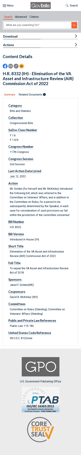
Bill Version (16, 234)
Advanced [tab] (21, 16)
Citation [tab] (34, 16)
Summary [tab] (9, 94)
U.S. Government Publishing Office (40, 370)
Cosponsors (16, 292)
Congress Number (20, 146)
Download (10, 36)
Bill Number (16, 222)
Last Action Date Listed (24, 171)
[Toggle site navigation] (8, 5)
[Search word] (37, 25)
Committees (17, 304)
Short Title (15, 246)
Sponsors (15, 279)
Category (15, 105)
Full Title (14, 263)
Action (13, 183)
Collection (15, 118)
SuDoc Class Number (22, 130)
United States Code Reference (29, 333)
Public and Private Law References (32, 320)
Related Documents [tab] (32, 94)
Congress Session (20, 159)
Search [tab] (8, 16)
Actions (8, 45)
